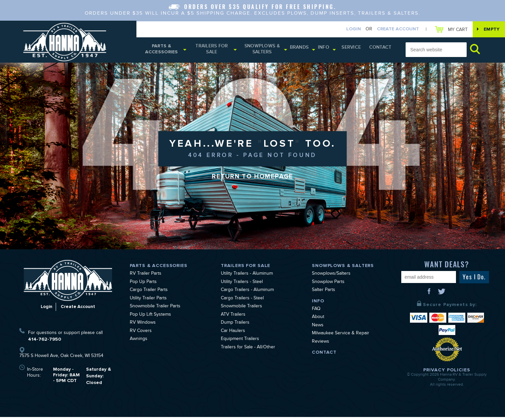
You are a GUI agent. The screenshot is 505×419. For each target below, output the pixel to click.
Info (329, 50)
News (318, 328)
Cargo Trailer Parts (149, 292)
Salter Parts (323, 292)
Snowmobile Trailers (241, 309)
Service (356, 50)
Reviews (320, 344)
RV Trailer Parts (145, 276)
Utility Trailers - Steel (242, 284)
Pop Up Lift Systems (150, 317)
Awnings (138, 341)
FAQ (316, 311)
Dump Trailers (235, 325)
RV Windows (143, 325)
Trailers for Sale (215, 51)
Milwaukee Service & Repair (340, 336)
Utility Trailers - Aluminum (247, 276)
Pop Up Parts (143, 284)
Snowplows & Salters (267, 51)
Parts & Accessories (162, 51)
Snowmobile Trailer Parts (155, 309)
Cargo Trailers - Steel (242, 301)
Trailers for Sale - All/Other (248, 350)
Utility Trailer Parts (148, 301)
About (318, 319)
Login (348, 29)
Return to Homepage (252, 179)
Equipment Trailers (240, 341)
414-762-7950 (44, 341)
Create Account (393, 29)
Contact (381, 50)
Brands (305, 50)
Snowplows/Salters (331, 276)
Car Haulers (233, 333)
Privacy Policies (447, 372)
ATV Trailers (233, 317)
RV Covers (141, 333)
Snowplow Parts (328, 284)
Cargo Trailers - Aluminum (247, 292)
